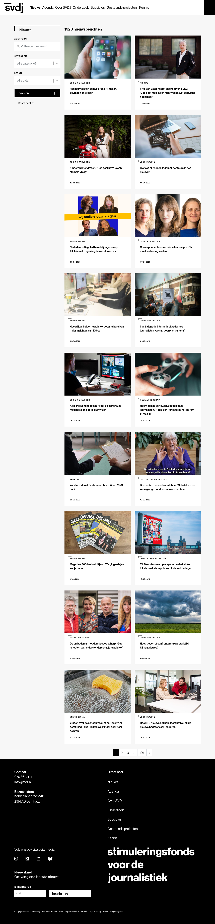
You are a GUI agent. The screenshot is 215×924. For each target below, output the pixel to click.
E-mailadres (22, 886)
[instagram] (16, 859)
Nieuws (35, 7)
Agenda (47, 7)
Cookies (104, 911)
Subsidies (98, 7)
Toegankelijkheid (116, 911)
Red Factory (87, 911)
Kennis (144, 7)
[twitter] (27, 859)
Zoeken (24, 93)
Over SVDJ (63, 7)
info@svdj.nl (23, 782)
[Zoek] (198, 7)
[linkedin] (39, 859)
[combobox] (35, 63)
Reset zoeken (26, 103)
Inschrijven (61, 893)
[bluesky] (50, 859)
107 (141, 753)
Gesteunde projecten (122, 7)
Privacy (97, 911)
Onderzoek (81, 7)
